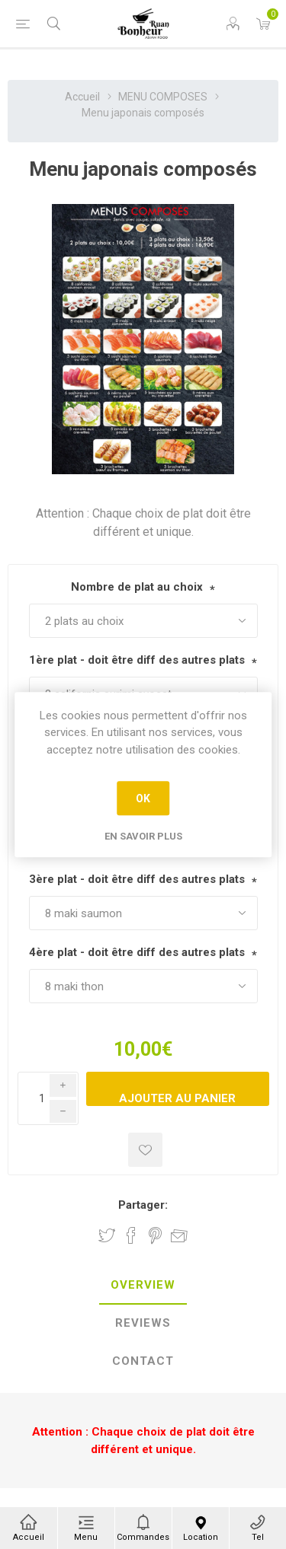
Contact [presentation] (143, 1361)
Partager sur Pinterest (155, 1235)
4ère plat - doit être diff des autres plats (137, 952)
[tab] (143, 1286)
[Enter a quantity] (48, 1098)
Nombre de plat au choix (137, 587)
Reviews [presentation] (143, 1323)
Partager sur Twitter (106, 1235)
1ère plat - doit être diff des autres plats (137, 660)
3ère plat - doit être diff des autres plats (137, 879)
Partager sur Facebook (131, 1235)
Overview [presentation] (143, 1285)
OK (143, 798)
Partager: (143, 1205)
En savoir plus (143, 836)
